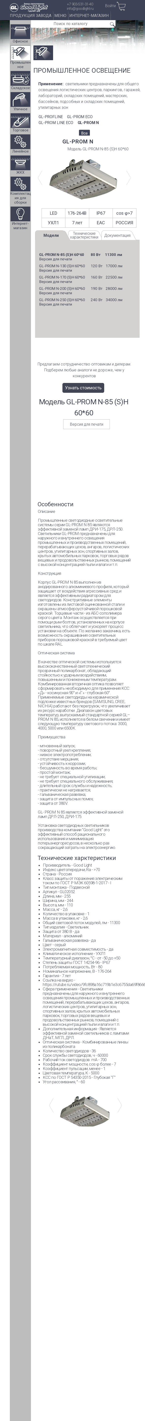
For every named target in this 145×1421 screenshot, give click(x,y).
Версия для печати (55, 259)
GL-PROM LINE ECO (56, 122)
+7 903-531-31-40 (80, 4)
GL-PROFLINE (51, 116)
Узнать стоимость (83, 387)
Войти (110, 5)
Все (84, 133)
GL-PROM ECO (79, 116)
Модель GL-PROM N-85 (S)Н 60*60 (98, 149)
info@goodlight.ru (80, 9)
